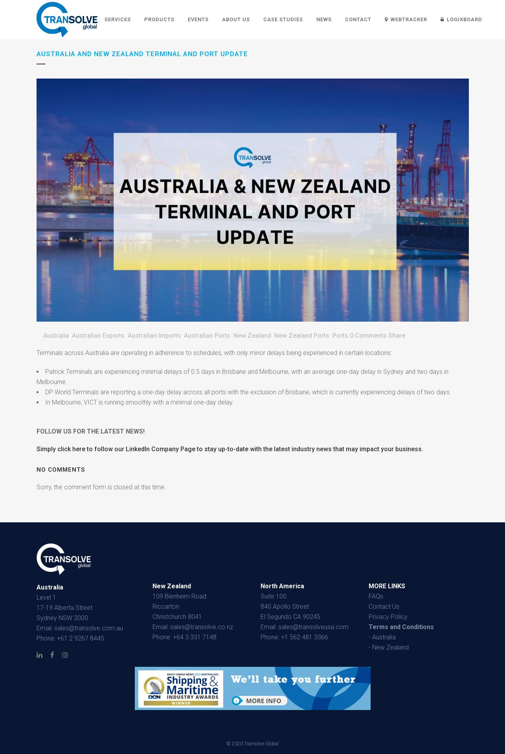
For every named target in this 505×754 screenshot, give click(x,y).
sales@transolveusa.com (313, 627)
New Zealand (252, 335)
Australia (56, 335)
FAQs (376, 596)
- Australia (382, 637)
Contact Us (384, 606)
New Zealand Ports (301, 335)
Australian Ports (207, 335)
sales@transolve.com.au (88, 628)
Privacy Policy (388, 616)
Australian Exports (98, 335)
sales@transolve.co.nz (201, 627)
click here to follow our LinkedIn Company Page (126, 449)
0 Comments (368, 335)
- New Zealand (389, 647)
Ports (340, 335)
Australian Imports (154, 335)
